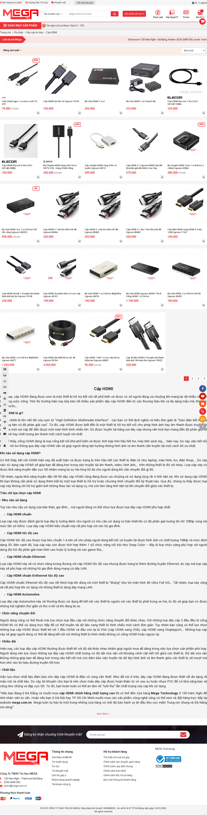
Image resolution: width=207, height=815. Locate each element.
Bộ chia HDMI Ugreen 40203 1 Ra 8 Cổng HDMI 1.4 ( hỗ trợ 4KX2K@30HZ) (143, 296)
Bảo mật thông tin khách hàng (119, 779)
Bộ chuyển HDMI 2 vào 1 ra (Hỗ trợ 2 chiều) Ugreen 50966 (185, 166)
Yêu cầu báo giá (85, 2)
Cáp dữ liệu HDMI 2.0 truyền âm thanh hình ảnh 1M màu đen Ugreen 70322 (145, 359)
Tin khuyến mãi (60, 770)
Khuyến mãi (58, 2)
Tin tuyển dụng (60, 761)
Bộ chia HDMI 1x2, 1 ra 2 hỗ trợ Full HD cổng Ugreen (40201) (19, 230)
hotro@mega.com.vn (15, 785)
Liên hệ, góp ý (59, 775)
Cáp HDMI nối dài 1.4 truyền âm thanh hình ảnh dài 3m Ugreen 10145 (20, 295)
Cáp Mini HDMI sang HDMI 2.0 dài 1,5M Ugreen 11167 (184, 230)
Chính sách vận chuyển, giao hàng (121, 761)
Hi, (196, 2)
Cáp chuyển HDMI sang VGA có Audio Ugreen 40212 (101, 166)
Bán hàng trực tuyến (11, 2)
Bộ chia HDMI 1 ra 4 (94, 101)
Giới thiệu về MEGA (62, 757)
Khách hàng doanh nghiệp (66, 779)
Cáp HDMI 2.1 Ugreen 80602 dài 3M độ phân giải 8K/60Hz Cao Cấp (144, 166)
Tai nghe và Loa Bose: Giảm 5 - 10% (65, 25)
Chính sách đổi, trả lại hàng (117, 775)
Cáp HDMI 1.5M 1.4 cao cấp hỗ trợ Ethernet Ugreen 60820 (102, 359)
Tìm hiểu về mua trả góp (116, 757)
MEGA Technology (165, 748)
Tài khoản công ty (61, 784)
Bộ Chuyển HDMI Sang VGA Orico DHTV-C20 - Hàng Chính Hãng (60, 166)
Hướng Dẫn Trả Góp (36, 2)
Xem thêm (103, 713)
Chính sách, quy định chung (118, 766)
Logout (203, 2)
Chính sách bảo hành (114, 770)
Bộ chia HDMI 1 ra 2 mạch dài (141, 101)
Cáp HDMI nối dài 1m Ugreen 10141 (61, 101)
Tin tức (55, 766)
